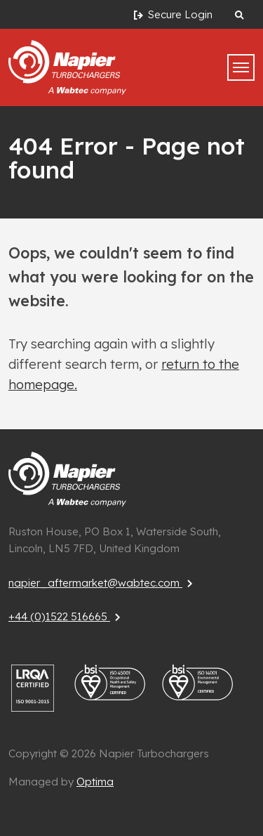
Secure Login (172, 14)
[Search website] (239, 14)
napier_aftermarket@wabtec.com (102, 582)
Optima (95, 781)
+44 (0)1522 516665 (66, 616)
